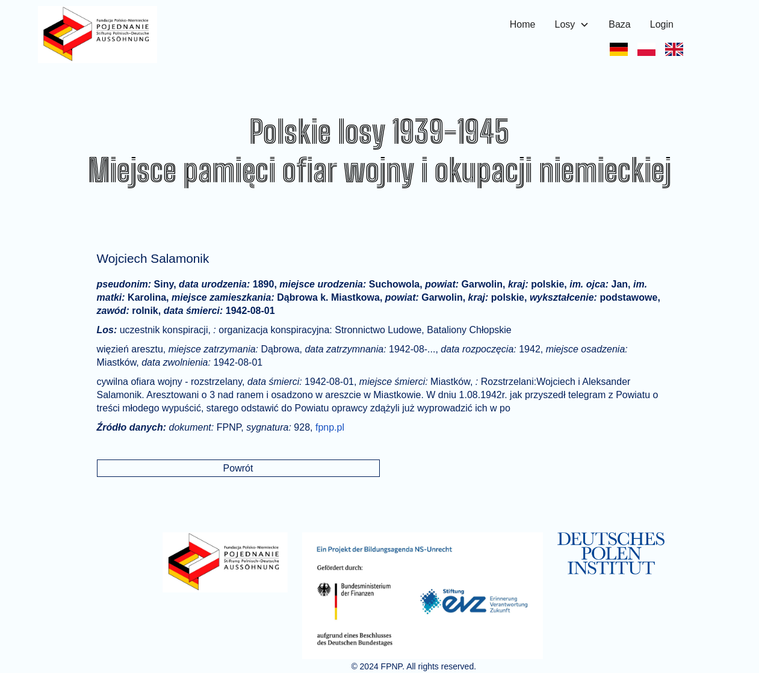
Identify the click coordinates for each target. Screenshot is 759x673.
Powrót (238, 468)
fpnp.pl (329, 427)
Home (523, 24)
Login (662, 24)
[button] (572, 24)
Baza (619, 24)
